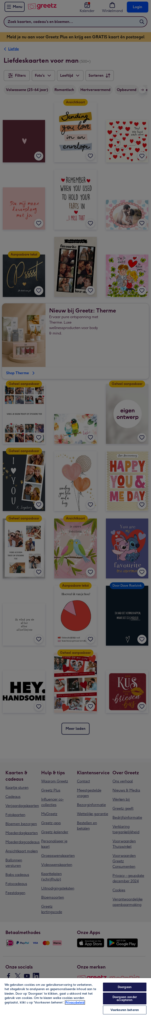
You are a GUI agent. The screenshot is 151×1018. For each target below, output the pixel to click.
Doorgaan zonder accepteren (125, 998)
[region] (75, 998)
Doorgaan (125, 987)
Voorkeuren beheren (124, 1010)
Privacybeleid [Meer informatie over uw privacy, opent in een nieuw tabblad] (74, 1002)
